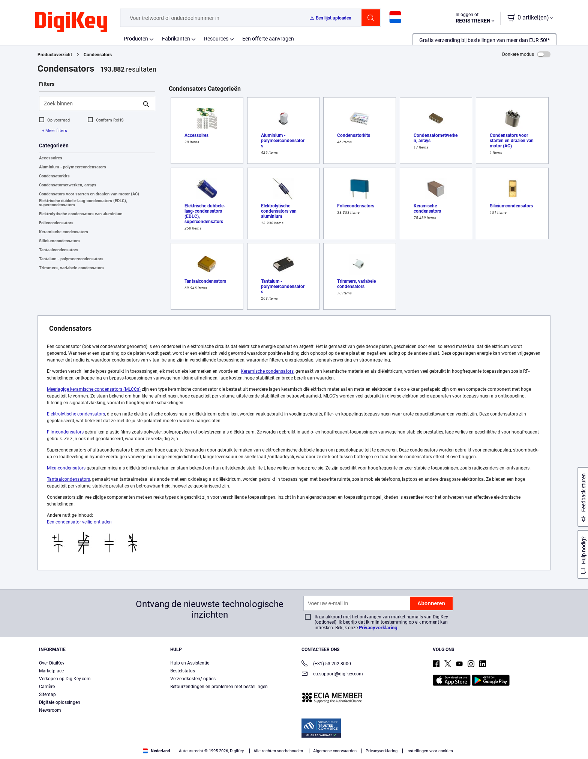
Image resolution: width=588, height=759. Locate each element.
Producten (136, 39)
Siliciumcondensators (59, 241)
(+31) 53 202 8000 (326, 664)
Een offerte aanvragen (268, 39)
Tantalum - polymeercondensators (71, 259)
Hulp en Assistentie (189, 663)
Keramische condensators (63, 232)
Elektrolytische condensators (76, 414)
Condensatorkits (54, 176)
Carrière (47, 686)
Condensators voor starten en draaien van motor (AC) (89, 194)
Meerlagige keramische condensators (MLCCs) (94, 389)
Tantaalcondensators (58, 250)
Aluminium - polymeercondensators (72, 167)
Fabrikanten (176, 39)
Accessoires (50, 158)
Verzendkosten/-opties (193, 678)
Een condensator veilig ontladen (79, 522)
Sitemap (47, 694)
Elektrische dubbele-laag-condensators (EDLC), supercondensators (83, 203)
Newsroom (50, 710)
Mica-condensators (66, 468)
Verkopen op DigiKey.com (65, 678)
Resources (216, 39)
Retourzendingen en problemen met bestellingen (219, 686)
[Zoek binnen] (91, 103)
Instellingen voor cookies (429, 750)
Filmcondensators (65, 432)
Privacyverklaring (378, 627)
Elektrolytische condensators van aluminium (81, 214)
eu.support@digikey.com (332, 674)
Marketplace (51, 671)
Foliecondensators (56, 223)
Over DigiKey (51, 663)
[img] (71, 22)
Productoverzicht (55, 54)
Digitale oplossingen (59, 702)
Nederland (156, 750)
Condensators (98, 54)
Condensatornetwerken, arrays (67, 185)
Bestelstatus (182, 671)
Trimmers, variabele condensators (71, 268)
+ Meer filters (54, 130)
